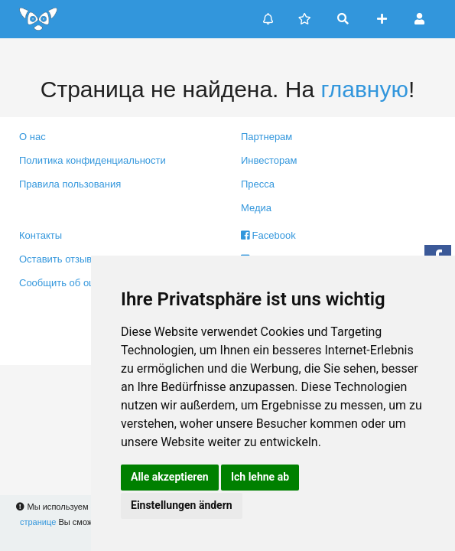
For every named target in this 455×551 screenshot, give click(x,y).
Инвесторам (269, 160)
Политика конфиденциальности (92, 160)
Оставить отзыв (55, 259)
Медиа (256, 208)
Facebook (268, 235)
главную (364, 89)
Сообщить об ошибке (68, 283)
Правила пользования (70, 184)
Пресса (258, 184)
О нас (32, 136)
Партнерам (266, 136)
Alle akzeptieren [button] (170, 477)
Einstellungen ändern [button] (181, 505)
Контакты (40, 235)
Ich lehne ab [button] (260, 477)
